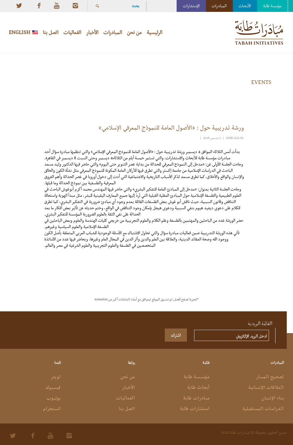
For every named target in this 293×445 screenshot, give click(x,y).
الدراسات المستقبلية (263, 408)
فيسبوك (53, 387)
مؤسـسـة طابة (197, 376)
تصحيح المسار (270, 376)
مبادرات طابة (196, 398)
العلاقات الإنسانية (266, 387)
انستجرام (52, 408)
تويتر (56, 376)
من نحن (127, 376)
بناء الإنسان (272, 398)
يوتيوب (53, 398)
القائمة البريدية (260, 323)
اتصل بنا (127, 408)
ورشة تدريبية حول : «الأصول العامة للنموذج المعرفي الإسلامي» (170, 127)
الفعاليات (125, 398)
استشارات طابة (195, 408)
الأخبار (128, 387)
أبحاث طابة (198, 387)
